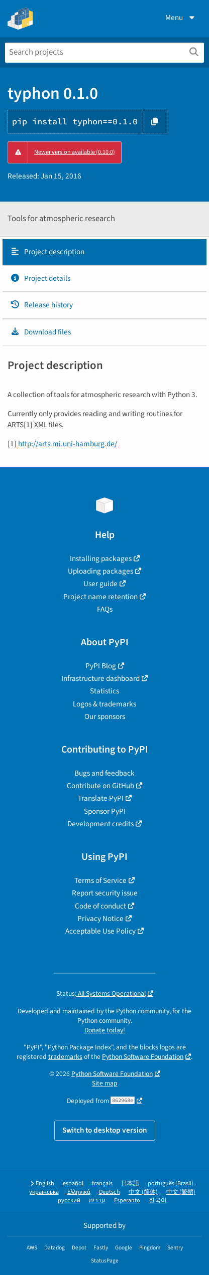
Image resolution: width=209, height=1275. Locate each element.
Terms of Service (100, 880)
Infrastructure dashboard (100, 678)
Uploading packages (100, 571)
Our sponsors (104, 716)
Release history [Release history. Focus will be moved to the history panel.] (41, 304)
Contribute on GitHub (100, 785)
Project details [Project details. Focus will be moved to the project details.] (40, 278)
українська (44, 1192)
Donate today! (104, 1030)
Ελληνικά (78, 1192)
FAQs (105, 609)
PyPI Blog (100, 665)
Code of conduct (100, 906)
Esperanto (127, 1200)
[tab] (104, 252)
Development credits (100, 823)
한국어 (158, 1200)
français (102, 1183)
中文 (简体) (143, 1192)
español (73, 1183)
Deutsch (109, 1192)
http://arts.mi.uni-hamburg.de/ (67, 443)
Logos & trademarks (104, 703)
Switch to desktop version (104, 1130)
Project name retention (100, 596)
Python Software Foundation (142, 1056)
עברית (97, 1200)
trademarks (65, 1056)
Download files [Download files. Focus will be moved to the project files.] (40, 331)
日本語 (130, 1183)
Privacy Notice (100, 918)
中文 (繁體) (180, 1192)
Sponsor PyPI (105, 811)
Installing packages (101, 558)
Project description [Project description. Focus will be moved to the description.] (47, 251)
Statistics (104, 690)
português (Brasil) (170, 1183)
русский (69, 1200)
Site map (105, 1083)
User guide (100, 583)
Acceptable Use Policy (100, 931)
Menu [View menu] (180, 17)
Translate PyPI (101, 798)
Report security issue (105, 892)
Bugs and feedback (104, 773)
